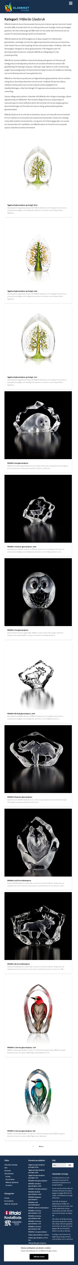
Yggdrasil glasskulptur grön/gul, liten (22, 205)
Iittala (8, 1176)
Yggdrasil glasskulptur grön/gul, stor (22, 377)
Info (5, 1168)
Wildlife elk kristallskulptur (18, 964)
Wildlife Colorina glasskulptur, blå (21, 1131)
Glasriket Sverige (10, 1165)
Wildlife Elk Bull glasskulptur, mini (21, 713)
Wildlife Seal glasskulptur (17, 463)
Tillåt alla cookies (38, 1257)
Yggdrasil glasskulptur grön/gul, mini (22, 291)
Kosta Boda (10, 1179)
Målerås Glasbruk (11, 1204)
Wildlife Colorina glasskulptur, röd (21, 1047)
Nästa (41, 1146)
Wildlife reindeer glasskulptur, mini (21, 546)
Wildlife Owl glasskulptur (17, 630)
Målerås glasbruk (12, 1182)
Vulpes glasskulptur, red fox (38, 1235)
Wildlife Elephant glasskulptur (19, 797)
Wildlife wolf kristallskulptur (19, 880)
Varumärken (9, 1173)
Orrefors (9, 1185)
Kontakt (7, 1171)
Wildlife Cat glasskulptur (37, 1232)
